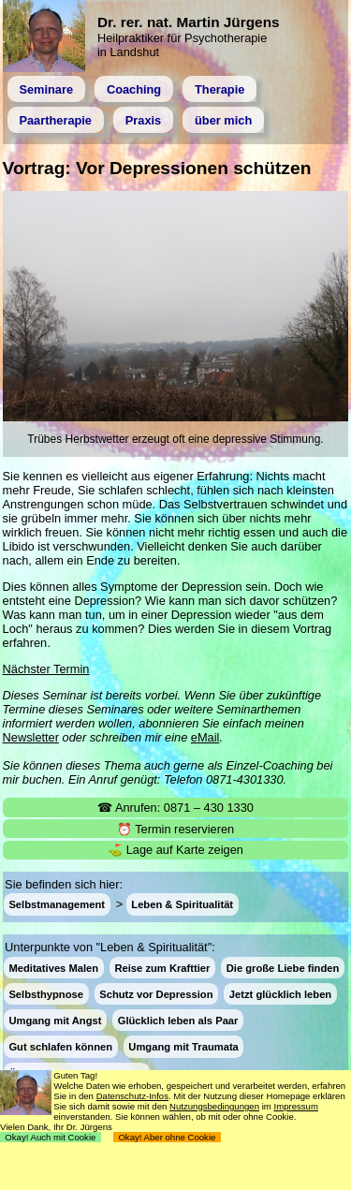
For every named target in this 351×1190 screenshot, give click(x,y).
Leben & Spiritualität (182, 904)
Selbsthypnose (45, 994)
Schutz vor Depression (155, 994)
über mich (223, 120)
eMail (205, 737)
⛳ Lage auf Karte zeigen (175, 850)
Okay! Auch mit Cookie (50, 1137)
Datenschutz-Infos (132, 1096)
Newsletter (31, 737)
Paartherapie (55, 120)
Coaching (134, 89)
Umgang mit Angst (54, 1020)
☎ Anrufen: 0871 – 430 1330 (175, 808)
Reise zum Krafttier (162, 967)
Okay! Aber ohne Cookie (167, 1137)
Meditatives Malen (53, 967)
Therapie (219, 89)
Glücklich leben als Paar (178, 1020)
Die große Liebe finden (283, 967)
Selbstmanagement (56, 904)
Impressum (295, 1106)
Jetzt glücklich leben (280, 994)
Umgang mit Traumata (183, 1046)
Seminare (46, 89)
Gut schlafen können (60, 1046)
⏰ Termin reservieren (175, 829)
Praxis (143, 120)
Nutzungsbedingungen (214, 1106)
